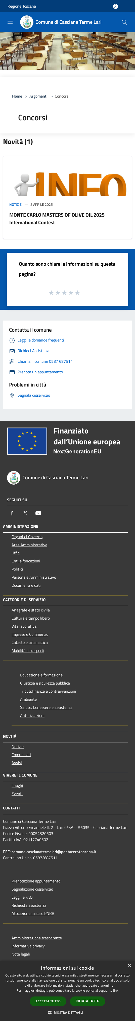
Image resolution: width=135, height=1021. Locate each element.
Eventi (17, 793)
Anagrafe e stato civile (31, 610)
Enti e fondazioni (26, 561)
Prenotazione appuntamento (36, 881)
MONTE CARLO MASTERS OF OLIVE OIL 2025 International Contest (57, 218)
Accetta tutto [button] (48, 1001)
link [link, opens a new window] (115, 990)
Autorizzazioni (32, 715)
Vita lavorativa (24, 626)
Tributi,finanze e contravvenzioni (48, 691)
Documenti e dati (26, 585)
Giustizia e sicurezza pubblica (45, 683)
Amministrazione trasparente (37, 938)
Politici (17, 569)
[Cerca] (124, 22)
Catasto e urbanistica (30, 642)
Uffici (16, 553)
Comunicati (21, 755)
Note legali (21, 954)
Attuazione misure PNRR (33, 913)
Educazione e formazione (41, 675)
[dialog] (67, 991)
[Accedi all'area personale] (115, 6)
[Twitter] (25, 513)
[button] (67, 1012)
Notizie (15, 204)
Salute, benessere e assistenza (46, 707)
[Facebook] (12, 513)
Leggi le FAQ (22, 897)
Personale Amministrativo (34, 577)
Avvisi (17, 763)
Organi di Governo (27, 537)
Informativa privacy (28, 946)
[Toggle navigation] (10, 22)
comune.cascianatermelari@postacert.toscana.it (54, 852)
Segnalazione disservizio (32, 889)
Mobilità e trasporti (28, 650)
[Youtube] (38, 513)
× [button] (129, 966)
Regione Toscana (22, 6)
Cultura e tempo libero (31, 618)
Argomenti (38, 96)
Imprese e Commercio (30, 634)
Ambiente (28, 699)
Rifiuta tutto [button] (88, 1001)
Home (17, 96)
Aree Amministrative (29, 545)
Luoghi (17, 785)
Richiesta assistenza (29, 905)
